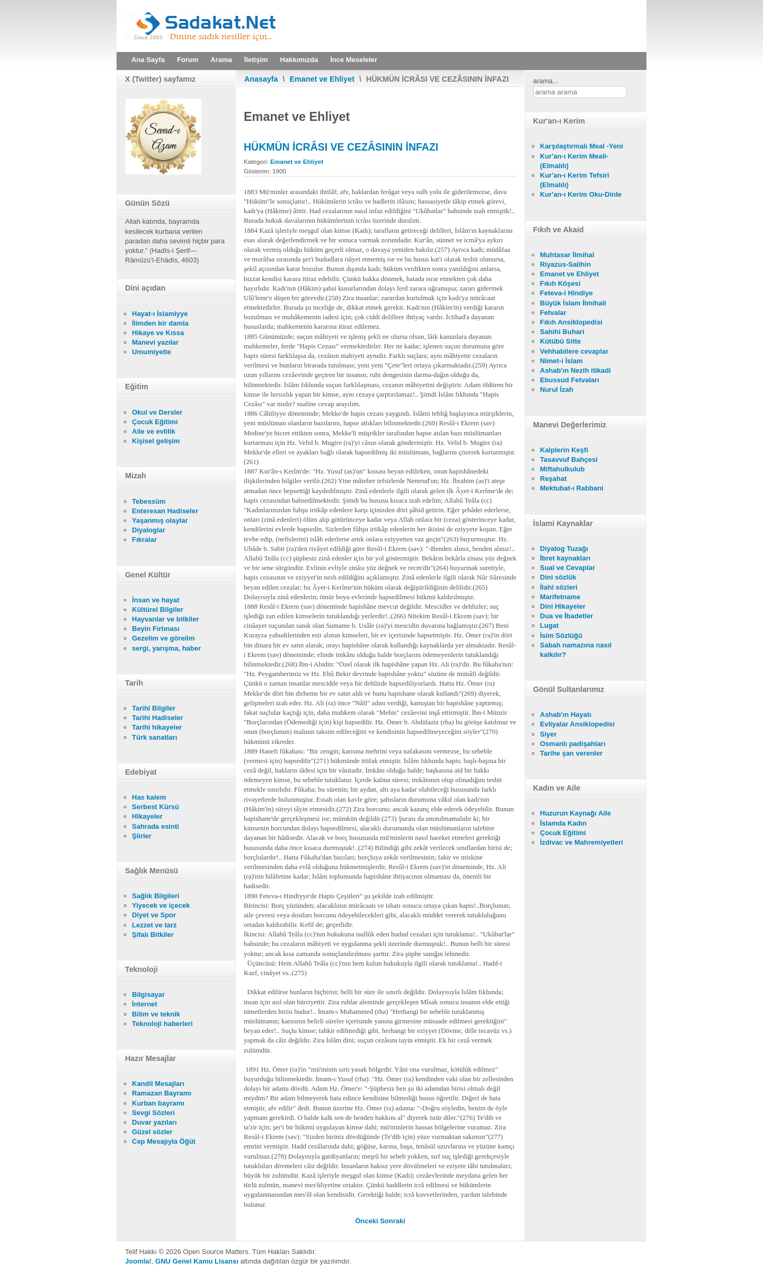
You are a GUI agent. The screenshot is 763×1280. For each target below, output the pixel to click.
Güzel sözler (152, 1132)
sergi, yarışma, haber (166, 648)
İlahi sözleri (559, 587)
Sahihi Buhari (562, 332)
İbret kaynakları (565, 558)
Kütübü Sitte (560, 341)
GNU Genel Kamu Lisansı (196, 1261)
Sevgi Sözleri (153, 1113)
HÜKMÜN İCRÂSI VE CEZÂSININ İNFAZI (341, 147)
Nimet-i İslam (561, 361)
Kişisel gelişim (156, 441)
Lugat (549, 625)
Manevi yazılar (155, 342)
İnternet (144, 1004)
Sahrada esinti (155, 826)
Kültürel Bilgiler (157, 609)
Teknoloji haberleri (162, 1024)
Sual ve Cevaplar (567, 568)
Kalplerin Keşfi (564, 450)
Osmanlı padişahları (573, 744)
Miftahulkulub (562, 469)
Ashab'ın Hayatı (565, 714)
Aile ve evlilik (153, 431)
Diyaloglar (148, 530)
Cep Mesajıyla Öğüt (164, 1141)
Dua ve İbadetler (566, 616)
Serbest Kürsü (155, 807)
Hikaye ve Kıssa (158, 333)
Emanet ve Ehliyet (322, 79)
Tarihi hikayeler (157, 727)
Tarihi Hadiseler (157, 718)
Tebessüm (148, 501)
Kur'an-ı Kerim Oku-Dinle (581, 194)
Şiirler (142, 836)
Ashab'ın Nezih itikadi (575, 370)
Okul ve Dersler (157, 412)
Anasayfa (261, 79)
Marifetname (560, 597)
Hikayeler (147, 816)
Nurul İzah (556, 389)
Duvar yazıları (154, 1122)
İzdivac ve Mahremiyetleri (581, 842)
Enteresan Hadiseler (165, 511)
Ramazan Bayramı (161, 1093)
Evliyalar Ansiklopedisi (577, 724)
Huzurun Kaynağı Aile (575, 813)
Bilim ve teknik (156, 1014)
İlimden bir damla (160, 323)
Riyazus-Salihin (565, 264)
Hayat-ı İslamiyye (160, 314)
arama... (545, 81)
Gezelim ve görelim (163, 638)
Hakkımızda (299, 60)
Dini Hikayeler (562, 606)
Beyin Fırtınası (156, 629)
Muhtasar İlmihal (567, 255)
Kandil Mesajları (158, 1084)
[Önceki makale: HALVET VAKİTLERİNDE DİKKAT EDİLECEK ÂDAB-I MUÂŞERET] (367, 1221)
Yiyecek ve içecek (161, 905)
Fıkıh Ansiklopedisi (571, 322)
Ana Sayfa (148, 60)
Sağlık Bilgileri (156, 896)
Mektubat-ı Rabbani (572, 488)
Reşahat (553, 479)
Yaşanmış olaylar (160, 520)
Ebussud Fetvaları (569, 380)
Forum (187, 60)
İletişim (256, 60)
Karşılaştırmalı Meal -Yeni (581, 146)
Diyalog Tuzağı (564, 549)
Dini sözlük (558, 577)
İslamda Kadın (563, 823)
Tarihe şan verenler (571, 753)
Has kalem (149, 797)
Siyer (548, 734)
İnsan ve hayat (156, 600)
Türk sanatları (154, 737)
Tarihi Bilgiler (153, 708)
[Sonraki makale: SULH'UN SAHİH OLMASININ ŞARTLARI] (392, 1221)
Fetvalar (553, 313)
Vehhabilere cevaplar (574, 351)
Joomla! (138, 1261)
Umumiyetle (151, 352)
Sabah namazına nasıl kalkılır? (575, 650)
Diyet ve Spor (154, 915)
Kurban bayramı (158, 1103)
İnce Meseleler (353, 60)
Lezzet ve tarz (154, 925)
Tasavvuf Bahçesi (569, 459)
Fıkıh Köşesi (560, 283)
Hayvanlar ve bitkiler (165, 619)
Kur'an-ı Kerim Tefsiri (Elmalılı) (574, 180)
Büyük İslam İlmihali (573, 303)
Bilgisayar (148, 994)
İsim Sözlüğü (561, 635)
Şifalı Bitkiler (153, 935)
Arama (221, 60)
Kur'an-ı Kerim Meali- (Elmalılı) (574, 161)
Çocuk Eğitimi (155, 422)
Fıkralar (144, 539)
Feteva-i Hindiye (566, 293)
